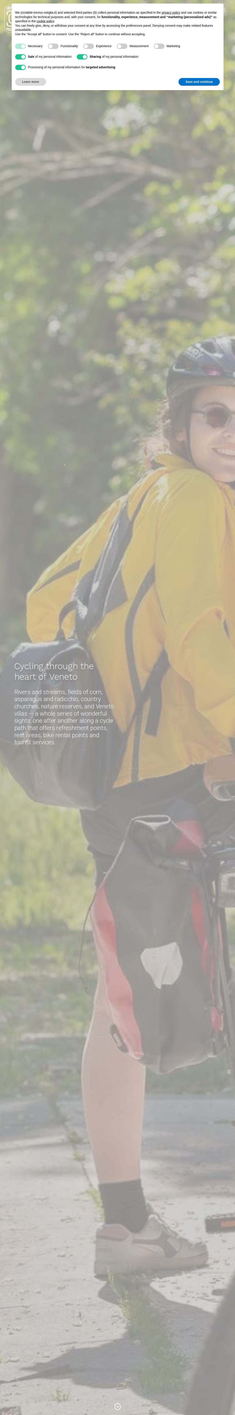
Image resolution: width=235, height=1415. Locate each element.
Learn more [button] (30, 82)
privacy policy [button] (171, 12)
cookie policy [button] (45, 21)
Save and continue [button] (199, 82)
